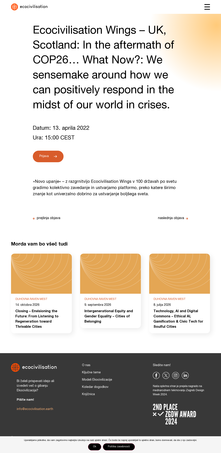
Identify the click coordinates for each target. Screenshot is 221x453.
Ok (94, 447)
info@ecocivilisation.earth (35, 409)
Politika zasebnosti (119, 447)
